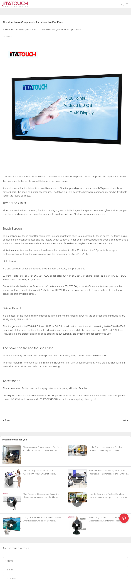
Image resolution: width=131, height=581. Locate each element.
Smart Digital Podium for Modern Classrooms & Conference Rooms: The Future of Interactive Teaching (108, 519)
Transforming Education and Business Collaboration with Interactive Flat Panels (42, 449)
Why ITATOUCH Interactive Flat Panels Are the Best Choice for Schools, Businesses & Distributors (42, 519)
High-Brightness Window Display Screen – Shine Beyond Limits (105, 449)
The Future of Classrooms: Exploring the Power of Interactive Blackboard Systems (41, 496)
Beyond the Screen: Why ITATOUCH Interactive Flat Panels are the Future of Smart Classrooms (108, 472)
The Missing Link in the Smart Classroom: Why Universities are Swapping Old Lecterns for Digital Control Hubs (40, 472)
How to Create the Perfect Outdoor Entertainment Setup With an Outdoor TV (109, 496)
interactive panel (37, 188)
